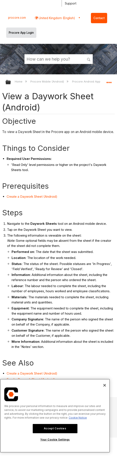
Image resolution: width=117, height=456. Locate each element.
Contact (99, 18)
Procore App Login (21, 32)
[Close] (104, 385)
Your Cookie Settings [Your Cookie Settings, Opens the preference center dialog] (55, 439)
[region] (55, 416)
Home (19, 81)
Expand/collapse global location (108, 81)
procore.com (17, 17)
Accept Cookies (55, 428)
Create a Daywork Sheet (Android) (32, 196)
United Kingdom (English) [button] (56, 18)
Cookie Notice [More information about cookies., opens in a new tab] (78, 417)
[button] (89, 59)
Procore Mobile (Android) (47, 81)
